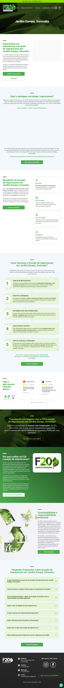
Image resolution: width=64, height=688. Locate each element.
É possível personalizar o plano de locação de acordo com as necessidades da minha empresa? (28, 597)
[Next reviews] (59, 389)
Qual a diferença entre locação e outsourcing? (22, 620)
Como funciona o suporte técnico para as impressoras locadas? (29, 589)
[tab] (31, 402)
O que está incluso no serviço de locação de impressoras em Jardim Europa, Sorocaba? (30, 581)
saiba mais (14, 78)
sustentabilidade (46, 8)
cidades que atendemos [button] (27, 8)
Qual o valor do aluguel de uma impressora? (22, 605)
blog (53, 8)
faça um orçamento (13, 207)
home (17, 8)
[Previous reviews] (20, 389)
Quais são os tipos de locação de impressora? (22, 628)
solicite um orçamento (13, 74)
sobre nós (37, 8)
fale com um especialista (32, 162)
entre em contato (49, 552)
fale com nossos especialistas (32, 439)
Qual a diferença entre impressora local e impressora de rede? (28, 635)
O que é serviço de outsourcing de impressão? (23, 613)
